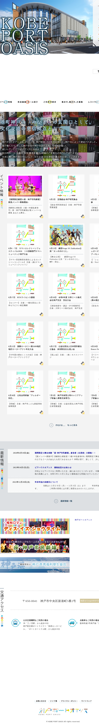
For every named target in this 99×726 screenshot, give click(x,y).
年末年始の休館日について (46, 482)
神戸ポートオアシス (83, 520)
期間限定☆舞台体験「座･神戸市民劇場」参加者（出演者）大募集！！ (65, 453)
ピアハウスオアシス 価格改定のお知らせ (53, 467)
